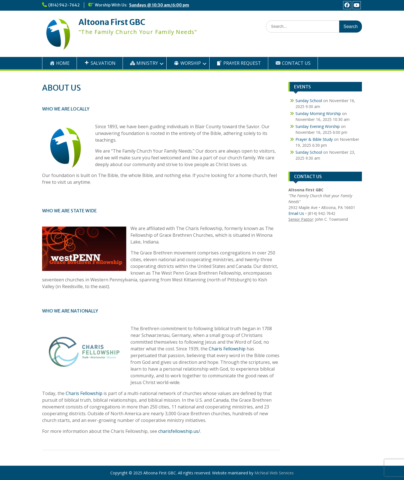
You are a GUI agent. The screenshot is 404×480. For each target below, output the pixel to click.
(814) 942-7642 (64, 5)
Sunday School (308, 100)
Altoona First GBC (112, 22)
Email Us (296, 213)
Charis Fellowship (227, 349)
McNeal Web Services (274, 473)
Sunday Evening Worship (317, 126)
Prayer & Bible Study (314, 139)
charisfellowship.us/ (179, 431)
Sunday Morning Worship (318, 113)
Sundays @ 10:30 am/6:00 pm (159, 5)
